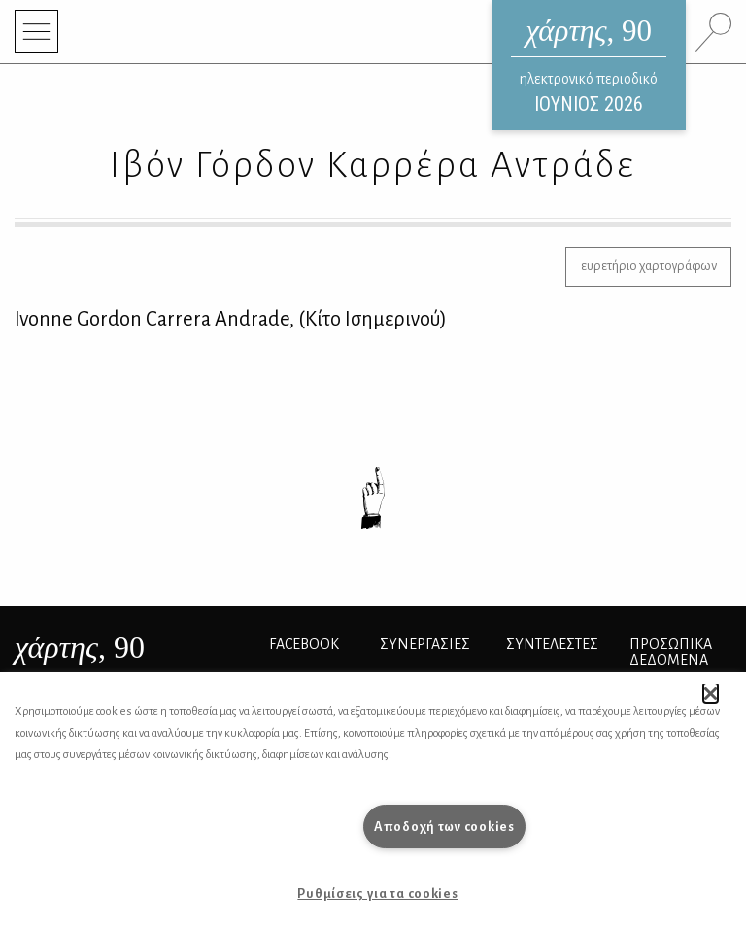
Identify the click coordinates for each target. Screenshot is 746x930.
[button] (710, 693)
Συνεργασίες (425, 644)
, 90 (80, 647)
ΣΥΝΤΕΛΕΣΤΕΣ (552, 644)
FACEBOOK (304, 644)
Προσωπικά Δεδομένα (670, 652)
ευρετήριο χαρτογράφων (649, 265)
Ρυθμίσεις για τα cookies (377, 893)
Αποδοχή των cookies (444, 826)
